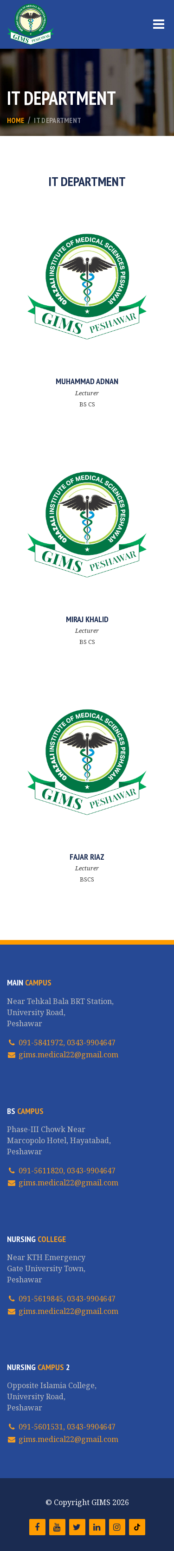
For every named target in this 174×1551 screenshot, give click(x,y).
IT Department (57, 120)
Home (15, 120)
